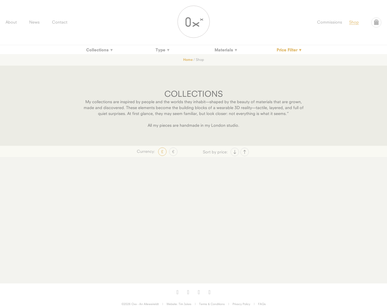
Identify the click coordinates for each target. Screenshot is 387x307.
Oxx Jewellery (193, 22)
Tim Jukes (185, 304)
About (11, 22)
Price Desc (244, 152)
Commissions (329, 22)
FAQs (262, 304)
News (34, 22)
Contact (59, 22)
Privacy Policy (241, 304)
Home (188, 59)
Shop (354, 22)
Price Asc (235, 152)
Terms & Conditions (212, 304)
